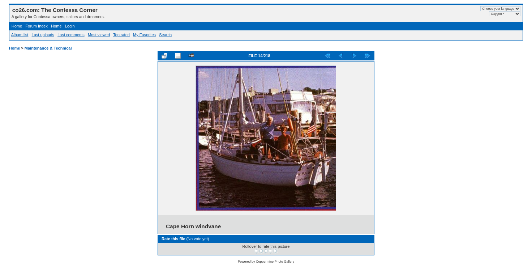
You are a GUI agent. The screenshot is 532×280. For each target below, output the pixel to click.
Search (165, 35)
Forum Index (36, 26)
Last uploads (43, 35)
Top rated (121, 35)
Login (70, 26)
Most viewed (99, 35)
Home (17, 26)
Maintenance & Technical (48, 48)
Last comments (71, 35)
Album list (20, 35)
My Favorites (144, 35)
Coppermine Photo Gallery (275, 261)
